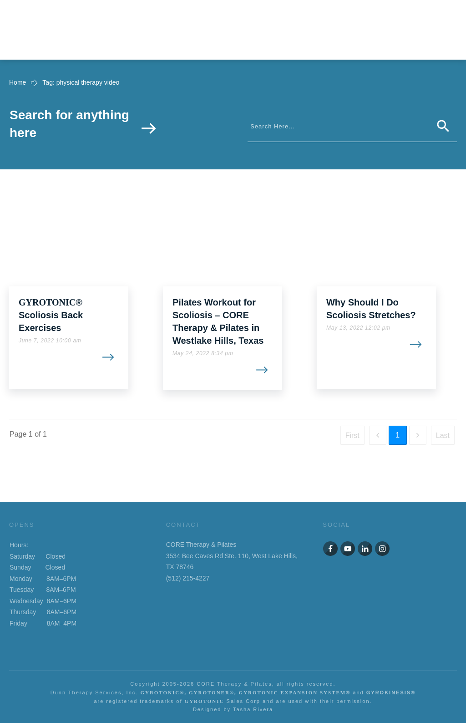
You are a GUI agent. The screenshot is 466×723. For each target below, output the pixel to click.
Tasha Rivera (253, 709)
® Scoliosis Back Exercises (51, 315)
